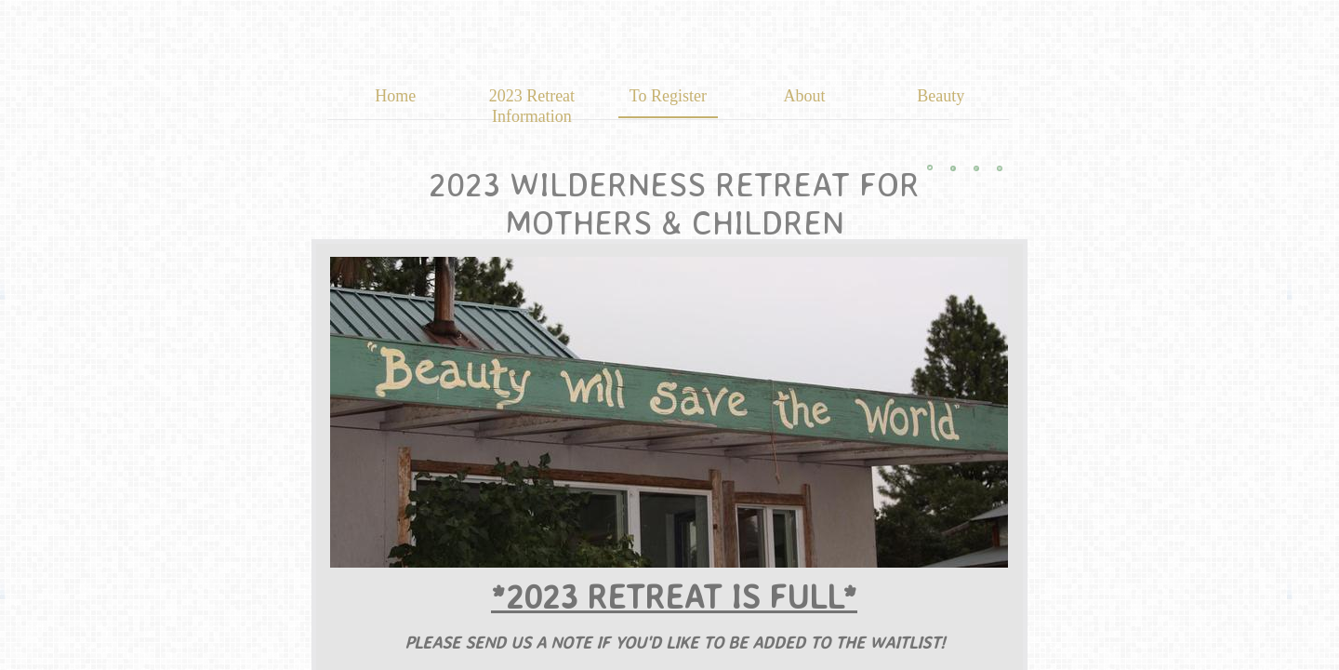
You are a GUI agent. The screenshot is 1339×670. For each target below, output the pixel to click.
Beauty (940, 96)
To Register (668, 96)
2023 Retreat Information (532, 106)
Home (395, 96)
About (805, 96)
